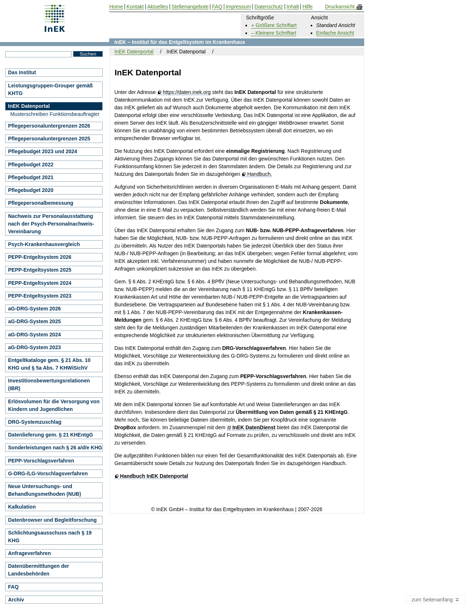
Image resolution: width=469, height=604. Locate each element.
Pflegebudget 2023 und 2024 (42, 151)
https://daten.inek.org (187, 92)
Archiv (16, 600)
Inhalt (293, 7)
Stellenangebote (189, 7)
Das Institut (22, 72)
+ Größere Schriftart (273, 25)
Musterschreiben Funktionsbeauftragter (55, 114)
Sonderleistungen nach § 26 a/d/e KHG (55, 447)
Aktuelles (157, 7)
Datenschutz (269, 7)
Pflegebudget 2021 (30, 177)
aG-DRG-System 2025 (34, 321)
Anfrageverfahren (29, 553)
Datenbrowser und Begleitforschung (52, 520)
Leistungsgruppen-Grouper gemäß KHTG (50, 89)
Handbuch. (259, 174)
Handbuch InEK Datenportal (154, 476)
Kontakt (135, 7)
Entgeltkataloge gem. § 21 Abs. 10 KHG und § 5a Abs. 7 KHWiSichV (49, 364)
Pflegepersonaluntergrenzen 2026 (49, 126)
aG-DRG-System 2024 (34, 334)
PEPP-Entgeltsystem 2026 (39, 257)
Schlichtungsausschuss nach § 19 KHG (50, 536)
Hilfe (307, 7)
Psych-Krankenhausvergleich (44, 244)
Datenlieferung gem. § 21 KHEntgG (50, 435)
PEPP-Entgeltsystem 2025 (39, 270)
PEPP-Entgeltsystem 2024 (39, 283)
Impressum (238, 7)
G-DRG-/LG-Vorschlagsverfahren (48, 473)
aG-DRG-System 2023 (34, 347)
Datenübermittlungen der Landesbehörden (38, 570)
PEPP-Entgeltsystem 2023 (39, 296)
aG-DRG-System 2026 (34, 309)
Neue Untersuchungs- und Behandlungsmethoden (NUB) (44, 490)
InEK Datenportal (134, 51)
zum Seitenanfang (435, 600)
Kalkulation (22, 507)
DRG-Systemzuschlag (34, 422)
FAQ (13, 587)
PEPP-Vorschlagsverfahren (41, 461)
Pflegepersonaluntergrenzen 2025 (49, 138)
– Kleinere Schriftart (273, 33)
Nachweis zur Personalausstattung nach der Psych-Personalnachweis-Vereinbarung (51, 223)
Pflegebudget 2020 (30, 190)
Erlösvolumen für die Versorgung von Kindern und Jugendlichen (54, 405)
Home (116, 7)
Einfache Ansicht (335, 33)
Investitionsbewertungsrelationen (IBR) (49, 384)
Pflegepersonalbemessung (40, 203)
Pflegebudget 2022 (30, 164)
